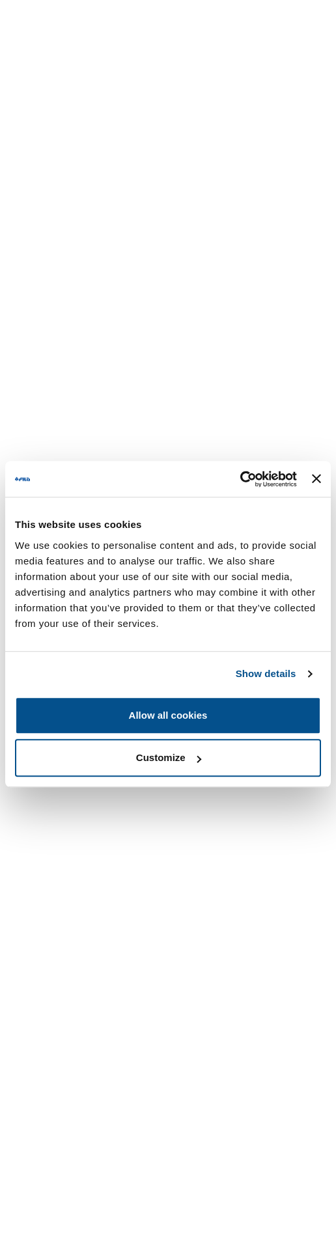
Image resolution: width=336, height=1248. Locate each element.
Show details (266, 673)
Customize (168, 757)
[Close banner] (316, 479)
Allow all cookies (168, 715)
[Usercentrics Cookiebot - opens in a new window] (240, 479)
